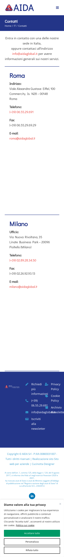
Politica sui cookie (25, 525)
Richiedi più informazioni (35, 389)
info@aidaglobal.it (25, 54)
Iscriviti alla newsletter (35, 423)
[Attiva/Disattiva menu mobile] (57, 7)
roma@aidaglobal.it (22, 138)
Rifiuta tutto (32, 550)
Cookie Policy (55, 398)
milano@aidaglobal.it (23, 287)
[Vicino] (60, 503)
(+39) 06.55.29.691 (21, 112)
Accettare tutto (32, 533)
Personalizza (32, 541)
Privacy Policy (55, 386)
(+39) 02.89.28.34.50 (22, 260)
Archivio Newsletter (55, 410)
